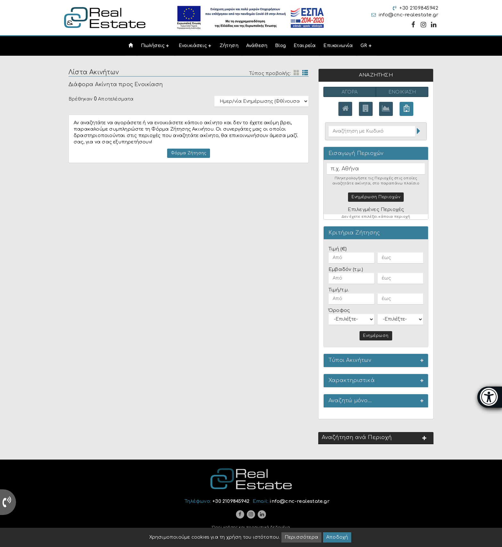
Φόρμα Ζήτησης (188, 153)
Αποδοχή (337, 537)
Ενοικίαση (402, 92)
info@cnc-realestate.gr (408, 15)
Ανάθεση (256, 45)
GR (363, 45)
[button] (376, 360)
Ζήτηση (229, 45)
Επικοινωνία (338, 45)
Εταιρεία (305, 45)
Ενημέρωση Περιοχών (376, 196)
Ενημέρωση (376, 335)
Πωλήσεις (153, 45)
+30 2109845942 (418, 8)
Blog (280, 45)
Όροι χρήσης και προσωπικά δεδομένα (251, 527)
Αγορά (350, 92)
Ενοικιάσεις (193, 45)
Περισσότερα (301, 537)
